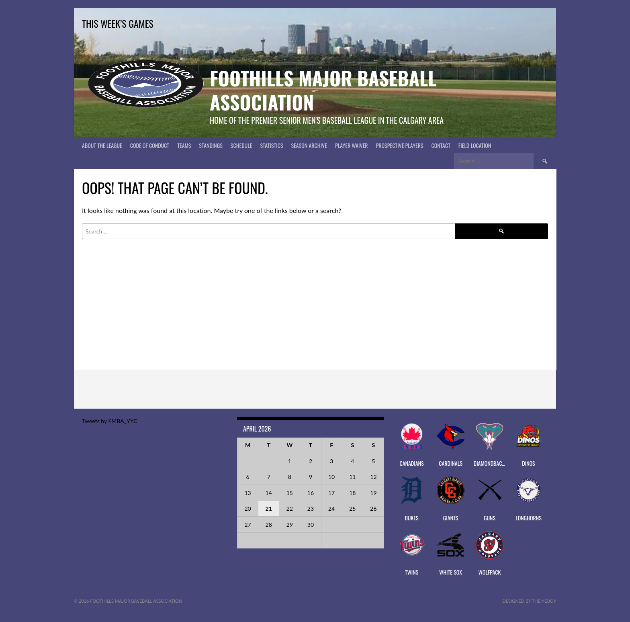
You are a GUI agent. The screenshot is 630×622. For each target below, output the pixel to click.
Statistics (271, 145)
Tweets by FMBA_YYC (109, 420)
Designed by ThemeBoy (529, 601)
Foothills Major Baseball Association (323, 89)
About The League (102, 145)
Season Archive (309, 145)
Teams (184, 145)
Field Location (474, 145)
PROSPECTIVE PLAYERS (399, 145)
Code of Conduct (149, 145)
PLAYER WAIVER (351, 145)
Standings (210, 145)
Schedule (241, 145)
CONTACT (441, 145)
